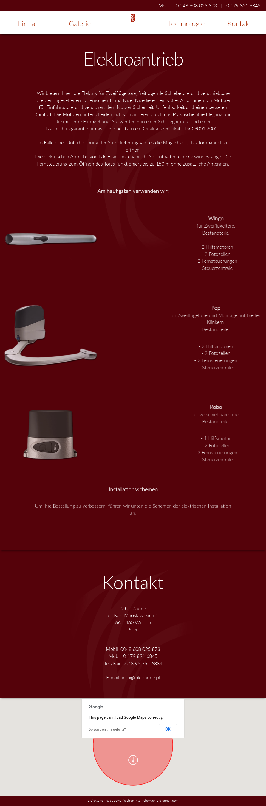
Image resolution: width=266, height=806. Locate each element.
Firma (26, 23)
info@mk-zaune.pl (141, 677)
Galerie (80, 23)
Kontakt (239, 23)
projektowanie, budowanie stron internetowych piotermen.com (133, 800)
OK (168, 729)
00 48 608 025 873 (196, 5)
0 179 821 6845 (243, 5)
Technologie (186, 23)
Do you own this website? (107, 729)
